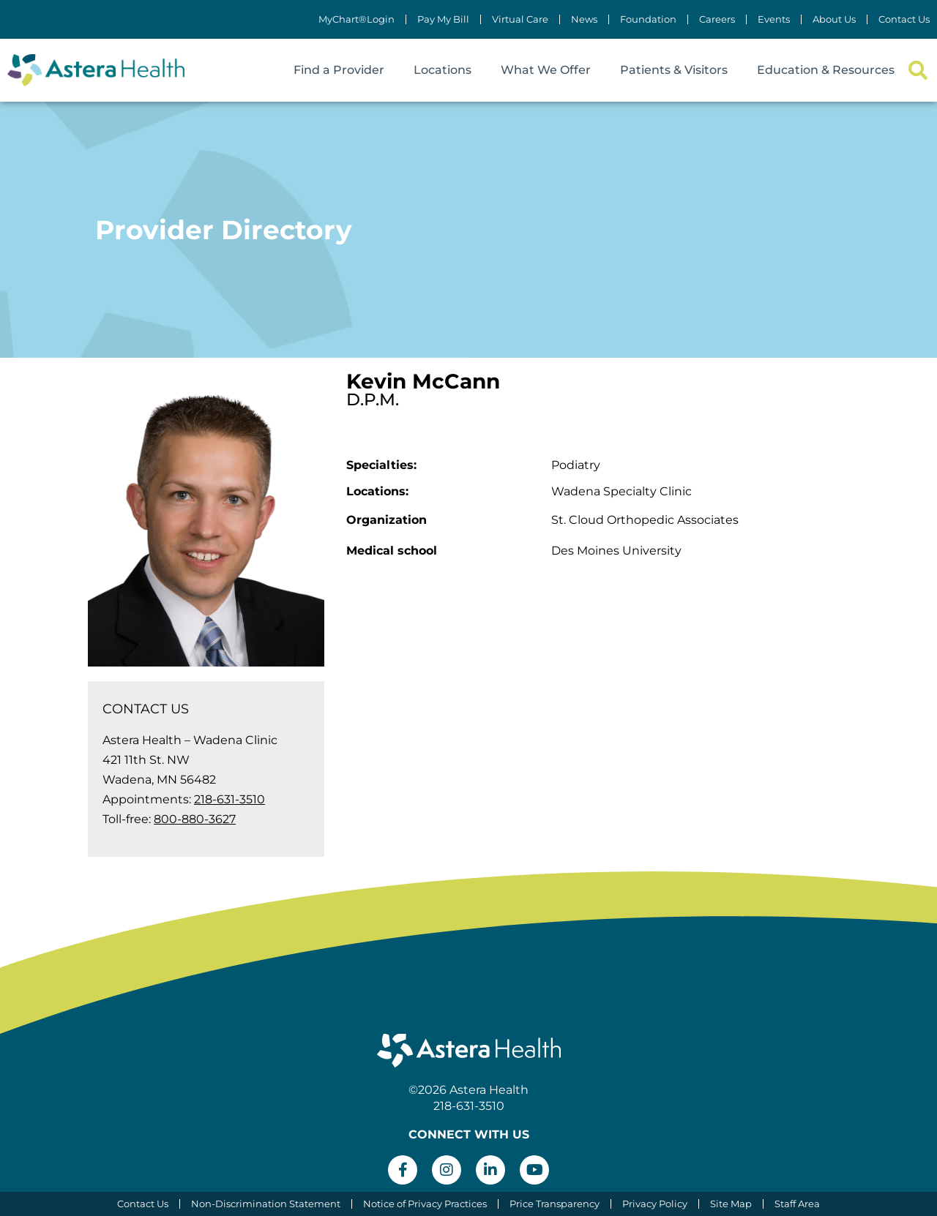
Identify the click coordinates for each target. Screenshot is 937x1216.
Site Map (731, 1204)
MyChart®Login (356, 19)
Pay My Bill (443, 19)
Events (774, 19)
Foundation (648, 19)
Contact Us (904, 19)
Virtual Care (520, 19)
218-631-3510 (229, 799)
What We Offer (546, 70)
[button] (918, 71)
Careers (717, 19)
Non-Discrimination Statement (265, 1204)
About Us (834, 19)
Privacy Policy (654, 1204)
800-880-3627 (195, 819)
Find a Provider (339, 70)
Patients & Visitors (674, 70)
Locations (442, 70)
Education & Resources (826, 70)
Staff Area (797, 1204)
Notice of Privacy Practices (425, 1204)
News (584, 19)
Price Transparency (554, 1204)
